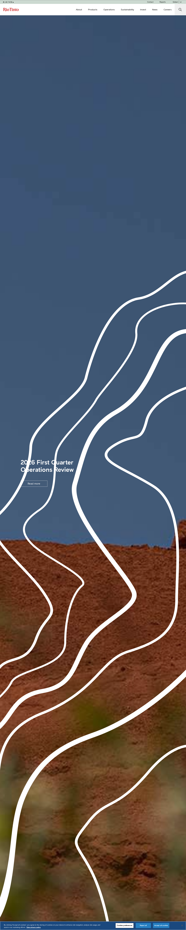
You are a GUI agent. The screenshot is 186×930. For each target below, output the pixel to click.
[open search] (180, 9)
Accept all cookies (161, 925)
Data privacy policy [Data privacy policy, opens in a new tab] (34, 927)
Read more (34, 483)
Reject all (143, 925)
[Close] (182, 925)
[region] (93, 925)
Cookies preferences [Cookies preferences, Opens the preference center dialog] (124, 925)
